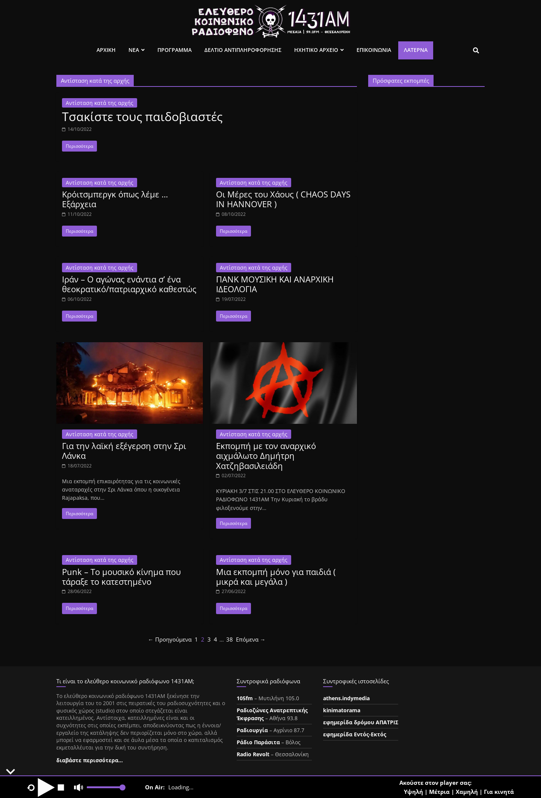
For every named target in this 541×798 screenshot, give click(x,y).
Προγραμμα (174, 49)
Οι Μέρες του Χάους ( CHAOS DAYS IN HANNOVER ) (283, 198)
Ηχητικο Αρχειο (316, 49)
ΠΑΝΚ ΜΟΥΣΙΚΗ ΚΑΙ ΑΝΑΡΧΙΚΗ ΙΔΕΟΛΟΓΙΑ (275, 283)
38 (229, 639)
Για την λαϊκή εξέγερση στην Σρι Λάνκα (124, 450)
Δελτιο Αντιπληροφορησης (242, 49)
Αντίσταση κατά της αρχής (99, 102)
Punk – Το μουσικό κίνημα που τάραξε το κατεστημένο (121, 576)
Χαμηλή (467, 791)
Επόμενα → (251, 639)
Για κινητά (499, 791)
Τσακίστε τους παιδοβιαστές (142, 116)
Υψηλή (413, 791)
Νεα (133, 49)
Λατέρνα (416, 49)
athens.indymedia (346, 698)
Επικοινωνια (374, 49)
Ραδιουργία (252, 730)
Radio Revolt (253, 754)
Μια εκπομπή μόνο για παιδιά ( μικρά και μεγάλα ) (275, 576)
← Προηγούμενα (170, 639)
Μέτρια (439, 791)
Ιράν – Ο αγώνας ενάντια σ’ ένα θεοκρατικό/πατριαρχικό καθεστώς (129, 283)
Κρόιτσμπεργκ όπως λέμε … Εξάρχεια (115, 198)
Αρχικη (106, 49)
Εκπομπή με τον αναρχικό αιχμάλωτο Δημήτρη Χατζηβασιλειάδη (266, 455)
